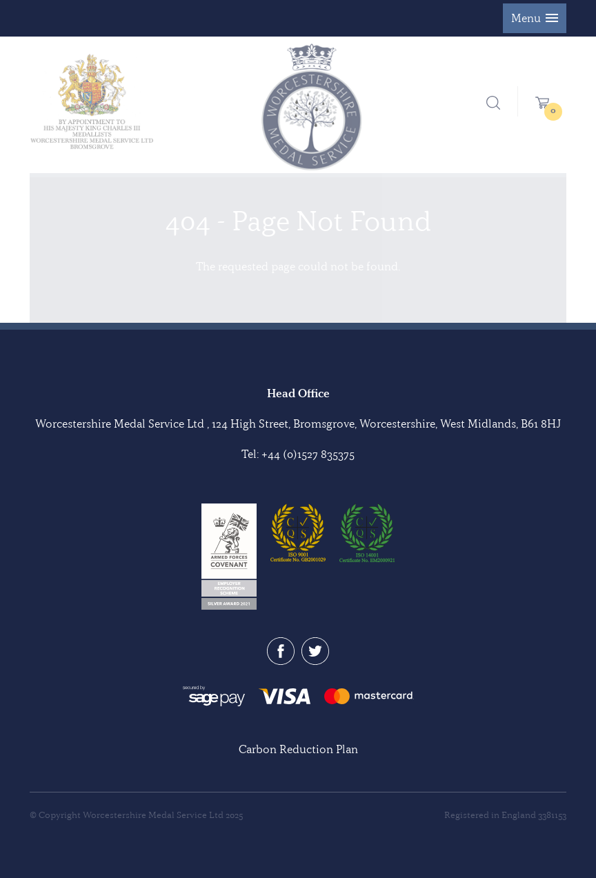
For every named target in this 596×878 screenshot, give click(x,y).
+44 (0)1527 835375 (308, 454)
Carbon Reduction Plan (298, 749)
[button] (534, 18)
